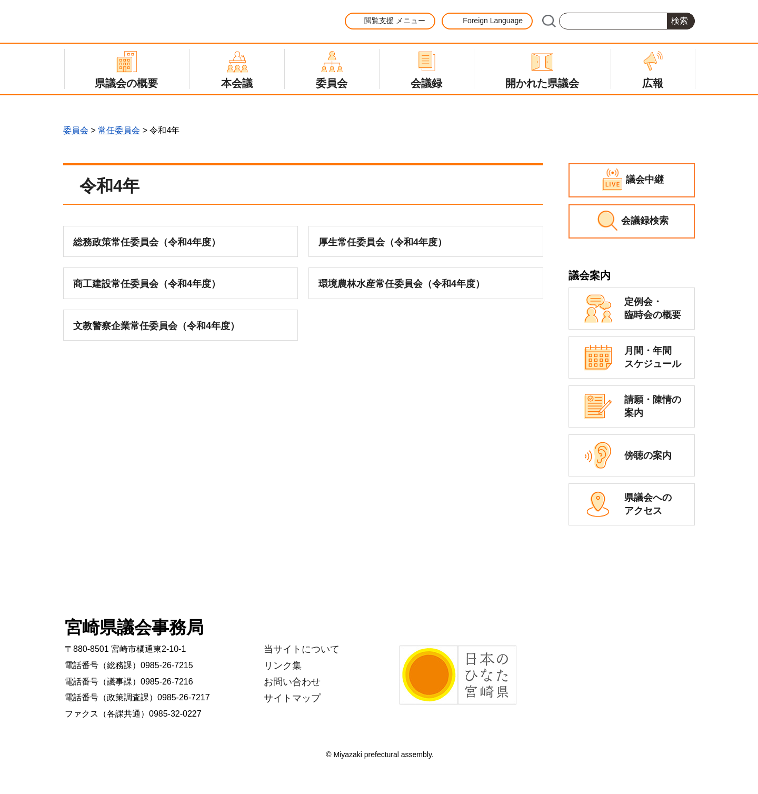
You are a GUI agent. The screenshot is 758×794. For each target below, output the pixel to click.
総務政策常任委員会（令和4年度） (147, 242)
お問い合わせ (292, 682)
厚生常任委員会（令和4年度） (382, 242)
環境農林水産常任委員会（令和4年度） (401, 284)
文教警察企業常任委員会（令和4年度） (156, 326)
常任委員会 (119, 130)
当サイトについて (302, 649)
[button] (390, 21)
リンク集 (283, 665)
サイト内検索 (548, 21)
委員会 (75, 130)
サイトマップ (292, 698)
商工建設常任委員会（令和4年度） (147, 284)
